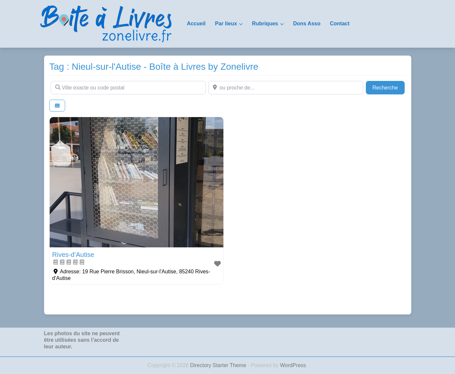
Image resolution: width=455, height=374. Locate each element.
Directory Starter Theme (219, 365)
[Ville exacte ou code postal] (128, 87)
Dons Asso (306, 23)
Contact (340, 23)
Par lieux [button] (226, 23)
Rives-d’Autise (73, 254)
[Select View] (57, 106)
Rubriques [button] (265, 23)
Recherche (388, 87)
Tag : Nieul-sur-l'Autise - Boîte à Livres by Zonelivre (154, 67)
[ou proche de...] (285, 87)
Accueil (196, 23)
